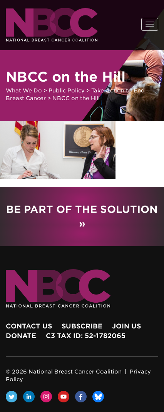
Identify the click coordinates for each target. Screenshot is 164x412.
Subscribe (82, 326)
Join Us (126, 326)
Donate (21, 336)
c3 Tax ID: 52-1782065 (86, 336)
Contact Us (29, 326)
